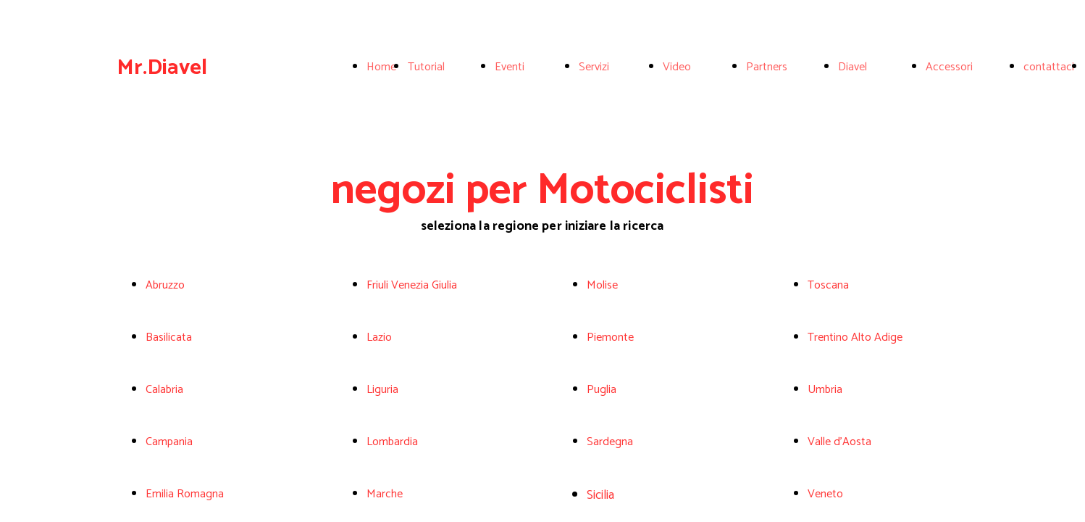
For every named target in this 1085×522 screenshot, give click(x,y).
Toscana (828, 285)
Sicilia (600, 495)
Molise (602, 285)
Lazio (379, 337)
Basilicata (169, 337)
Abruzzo (165, 285)
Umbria (825, 389)
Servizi (594, 67)
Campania (169, 442)
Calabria (164, 389)
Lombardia (392, 442)
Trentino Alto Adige (855, 337)
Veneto (825, 494)
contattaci (1048, 67)
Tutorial (426, 67)
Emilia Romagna (185, 494)
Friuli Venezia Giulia (411, 285)
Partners (766, 67)
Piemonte (610, 337)
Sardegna (610, 442)
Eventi (509, 67)
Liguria (382, 389)
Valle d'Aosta (839, 442)
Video (677, 67)
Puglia (601, 389)
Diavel (852, 67)
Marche (384, 494)
